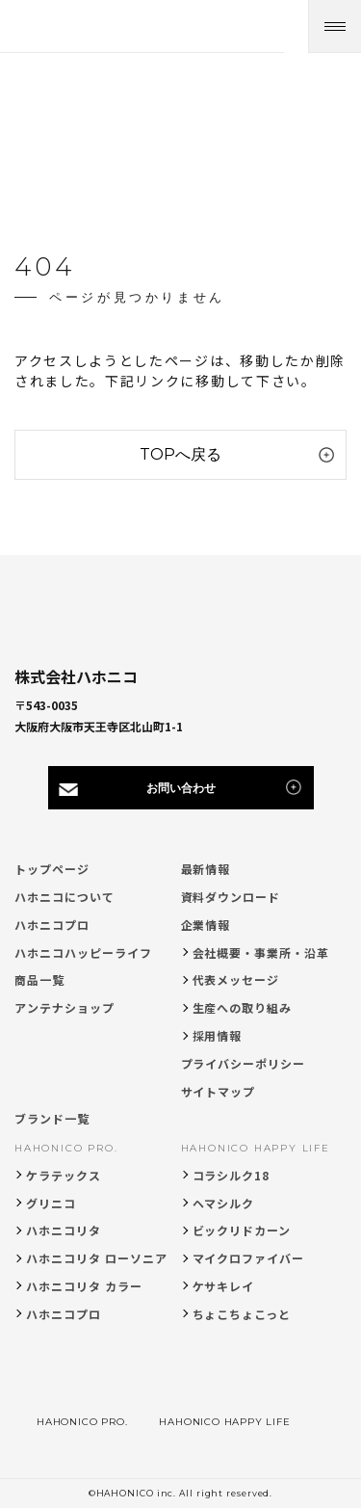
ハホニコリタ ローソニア (97, 1258)
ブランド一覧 (52, 1118)
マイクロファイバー (249, 1258)
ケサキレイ (224, 1286)
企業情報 (206, 924)
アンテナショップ (64, 1007)
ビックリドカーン (242, 1230)
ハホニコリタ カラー (84, 1286)
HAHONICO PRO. (65, 1148)
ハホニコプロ (52, 924)
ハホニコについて (64, 896)
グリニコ (51, 1203)
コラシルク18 (232, 1175)
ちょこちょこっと (242, 1314)
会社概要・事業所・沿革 (261, 952)
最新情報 (206, 868)
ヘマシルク (224, 1203)
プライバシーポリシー (243, 1063)
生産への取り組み (243, 1007)
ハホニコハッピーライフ (83, 952)
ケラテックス (63, 1175)
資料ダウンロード (231, 896)
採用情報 (218, 1035)
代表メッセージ (236, 979)
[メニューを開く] (334, 26)
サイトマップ (218, 1091)
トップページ (52, 868)
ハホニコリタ (63, 1230)
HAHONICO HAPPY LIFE (255, 1148)
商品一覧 (39, 979)
